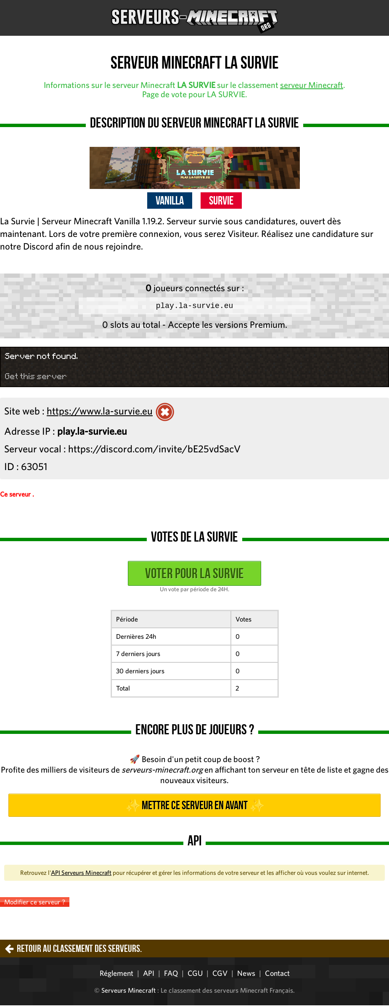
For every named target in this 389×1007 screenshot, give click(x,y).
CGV (220, 974)
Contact (277, 974)
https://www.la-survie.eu (100, 412)
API (148, 974)
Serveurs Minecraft (128, 992)
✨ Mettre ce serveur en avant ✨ (194, 806)
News (246, 974)
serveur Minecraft (311, 85)
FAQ (171, 974)
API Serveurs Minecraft (81, 874)
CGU (195, 974)
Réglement (116, 974)
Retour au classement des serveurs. (79, 950)
